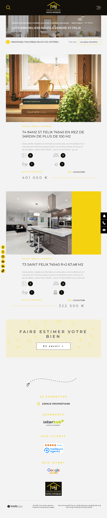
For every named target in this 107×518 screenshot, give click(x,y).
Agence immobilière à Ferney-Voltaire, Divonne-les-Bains (40, 23)
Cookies (89, 507)
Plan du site (74, 505)
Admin (97, 505)
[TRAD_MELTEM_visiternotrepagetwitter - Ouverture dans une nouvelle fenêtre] (3, 252)
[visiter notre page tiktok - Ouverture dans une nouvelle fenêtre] (3, 271)
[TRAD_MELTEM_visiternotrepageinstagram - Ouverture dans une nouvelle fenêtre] (3, 257)
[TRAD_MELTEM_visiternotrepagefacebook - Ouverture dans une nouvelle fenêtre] (3, 247)
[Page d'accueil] (53, 7)
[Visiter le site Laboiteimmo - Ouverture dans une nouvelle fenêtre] (15, 506)
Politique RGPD (79, 507)
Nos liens (69, 507)
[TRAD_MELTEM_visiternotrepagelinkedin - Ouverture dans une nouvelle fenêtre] (3, 266)
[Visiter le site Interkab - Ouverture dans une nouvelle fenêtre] (53, 423)
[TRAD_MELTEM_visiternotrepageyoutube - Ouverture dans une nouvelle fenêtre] (3, 261)
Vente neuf (77, 23)
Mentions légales (87, 505)
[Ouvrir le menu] (98, 7)
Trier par (73, 42)
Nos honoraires (63, 505)
